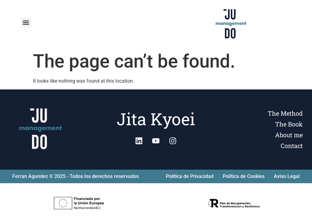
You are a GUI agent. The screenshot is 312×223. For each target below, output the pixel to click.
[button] (26, 22)
